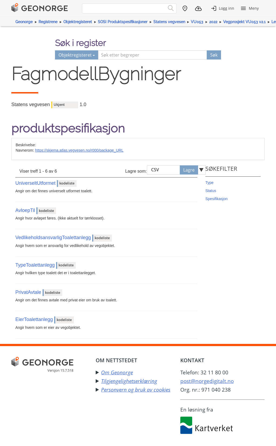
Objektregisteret (77, 22)
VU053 (197, 22)
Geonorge (24, 22)
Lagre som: (136, 171)
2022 (213, 22)
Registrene (48, 22)
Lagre (189, 170)
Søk (214, 55)
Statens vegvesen (169, 22)
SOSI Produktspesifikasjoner (122, 22)
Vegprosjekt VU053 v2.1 (244, 22)
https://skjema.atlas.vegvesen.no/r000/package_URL (79, 150)
